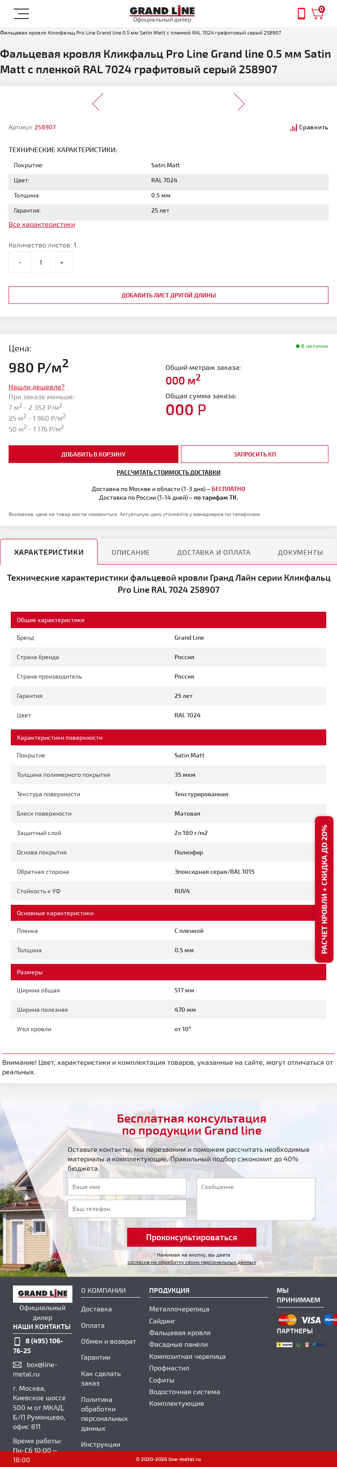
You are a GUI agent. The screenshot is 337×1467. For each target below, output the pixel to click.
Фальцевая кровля (180, 1332)
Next (239, 99)
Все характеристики (42, 224)
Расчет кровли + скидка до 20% (323, 889)
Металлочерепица (179, 1308)
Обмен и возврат (108, 1341)
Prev (98, 99)
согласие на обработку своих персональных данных (192, 1262)
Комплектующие (176, 1403)
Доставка (96, 1308)
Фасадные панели (178, 1344)
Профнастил (169, 1368)
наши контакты (42, 1326)
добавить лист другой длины (169, 295)
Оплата (93, 1325)
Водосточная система (184, 1391)
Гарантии (95, 1357)
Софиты (162, 1380)
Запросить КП (255, 454)
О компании (103, 1290)
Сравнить (313, 127)
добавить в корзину (93, 454)
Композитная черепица (187, 1356)
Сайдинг (162, 1321)
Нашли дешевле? (37, 386)
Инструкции (100, 1444)
